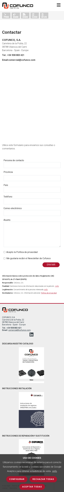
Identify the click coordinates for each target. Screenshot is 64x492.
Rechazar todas (43, 479)
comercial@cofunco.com (19, 330)
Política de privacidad (49, 293)
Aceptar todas (32, 486)
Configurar (16, 479)
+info (54, 471)
